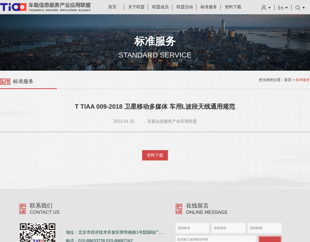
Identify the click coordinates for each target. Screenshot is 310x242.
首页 (112, 7)
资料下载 (233, 7)
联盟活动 (184, 7)
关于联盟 (136, 7)
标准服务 (208, 7)
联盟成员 (160, 7)
